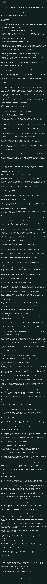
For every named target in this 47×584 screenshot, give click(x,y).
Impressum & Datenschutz (23, 582)
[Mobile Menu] (43, 0)
